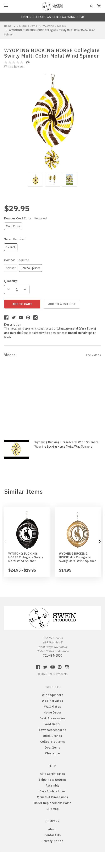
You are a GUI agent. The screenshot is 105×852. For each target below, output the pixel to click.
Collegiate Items (52, 742)
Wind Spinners (52, 695)
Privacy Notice (52, 841)
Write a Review (13, 67)
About (52, 829)
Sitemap (52, 809)
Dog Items (52, 747)
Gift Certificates (52, 774)
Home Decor (52, 712)
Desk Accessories (52, 718)
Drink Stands (52, 736)
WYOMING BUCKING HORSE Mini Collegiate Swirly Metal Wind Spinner (77, 557)
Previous (5, 541)
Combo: (16, 260)
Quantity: (11, 281)
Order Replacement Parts (52, 803)
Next (99, 541)
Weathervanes (52, 701)
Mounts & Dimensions (52, 797)
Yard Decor (52, 724)
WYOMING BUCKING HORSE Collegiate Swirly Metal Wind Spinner (25, 557)
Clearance (52, 753)
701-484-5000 (52, 655)
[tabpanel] (35, 180)
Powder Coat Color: (25, 218)
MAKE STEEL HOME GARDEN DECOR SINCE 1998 (52, 17)
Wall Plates (52, 707)
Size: (15, 239)
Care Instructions (52, 791)
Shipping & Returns (52, 780)
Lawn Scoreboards (52, 730)
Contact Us (52, 835)
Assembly (52, 785)
